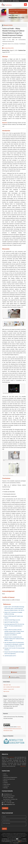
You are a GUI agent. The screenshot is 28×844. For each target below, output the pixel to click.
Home (10, 19)
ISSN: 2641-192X (7, 684)
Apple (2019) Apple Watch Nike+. (11, 622)
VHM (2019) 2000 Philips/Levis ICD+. (12, 620)
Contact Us (6, 786)
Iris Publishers (11, 757)
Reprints (5, 781)
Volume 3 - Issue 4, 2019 (8, 689)
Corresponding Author (8, 48)
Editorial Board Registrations (10, 777)
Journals (14, 19)
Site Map (5, 787)
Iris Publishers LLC (5, 838)
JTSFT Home (20, 19)
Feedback (5, 808)
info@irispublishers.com (9, 804)
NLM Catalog (16, 1)
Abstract (14, 672)
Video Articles (6, 784)
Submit (4, 828)
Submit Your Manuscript (9, 779)
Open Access (6, 691)
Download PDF (14, 668)
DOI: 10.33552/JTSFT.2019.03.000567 (11, 687)
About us (5, 775)
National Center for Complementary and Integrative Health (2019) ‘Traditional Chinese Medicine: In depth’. (14, 638)
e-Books (5, 782)
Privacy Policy (15, 842)
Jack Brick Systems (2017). (10, 655)
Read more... (23, 766)
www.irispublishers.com (7, 841)
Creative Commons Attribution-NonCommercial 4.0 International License (12, 728)
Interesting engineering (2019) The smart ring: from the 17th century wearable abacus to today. (14, 626)
